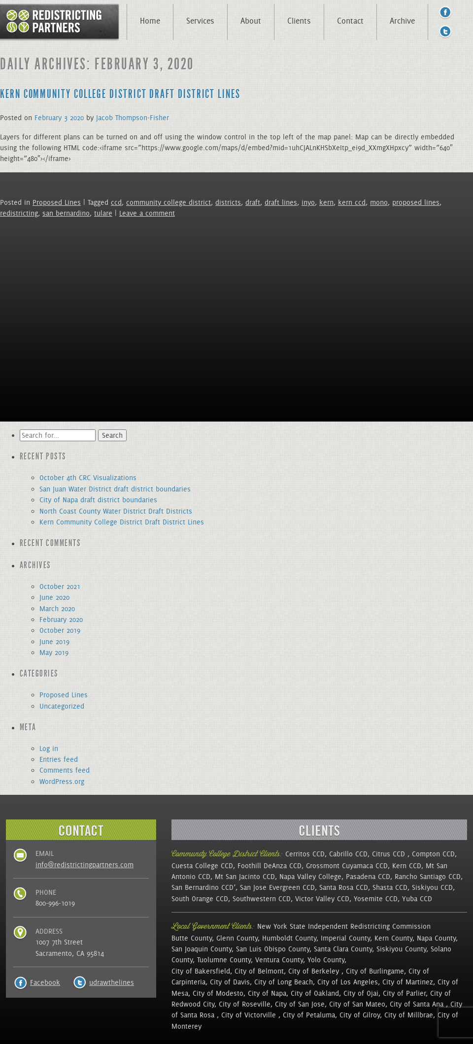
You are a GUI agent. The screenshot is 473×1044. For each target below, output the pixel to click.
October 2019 (59, 630)
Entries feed (58, 759)
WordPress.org (61, 781)
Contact (350, 21)
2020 (77, 117)
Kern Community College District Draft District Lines (120, 94)
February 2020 (61, 619)
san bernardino (66, 213)
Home (150, 21)
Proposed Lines (57, 202)
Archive (402, 21)
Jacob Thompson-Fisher (132, 117)
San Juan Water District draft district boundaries (115, 489)
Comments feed (64, 770)
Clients (299, 21)
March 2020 (57, 608)
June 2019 (54, 641)
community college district (168, 202)
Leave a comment (147, 213)
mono (379, 202)
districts (228, 202)
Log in (48, 748)
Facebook (45, 982)
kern (326, 202)
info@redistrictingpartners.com (84, 864)
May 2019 (53, 652)
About (250, 21)
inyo (308, 202)
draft (252, 202)
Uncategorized (61, 706)
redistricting (19, 213)
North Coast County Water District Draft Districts (115, 511)
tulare (103, 213)
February (48, 117)
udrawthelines (111, 982)
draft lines (281, 202)
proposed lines (415, 202)
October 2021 (59, 586)
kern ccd (352, 202)
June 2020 (54, 597)
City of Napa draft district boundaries (98, 499)
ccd (116, 202)
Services (200, 21)
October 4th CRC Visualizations (87, 477)
